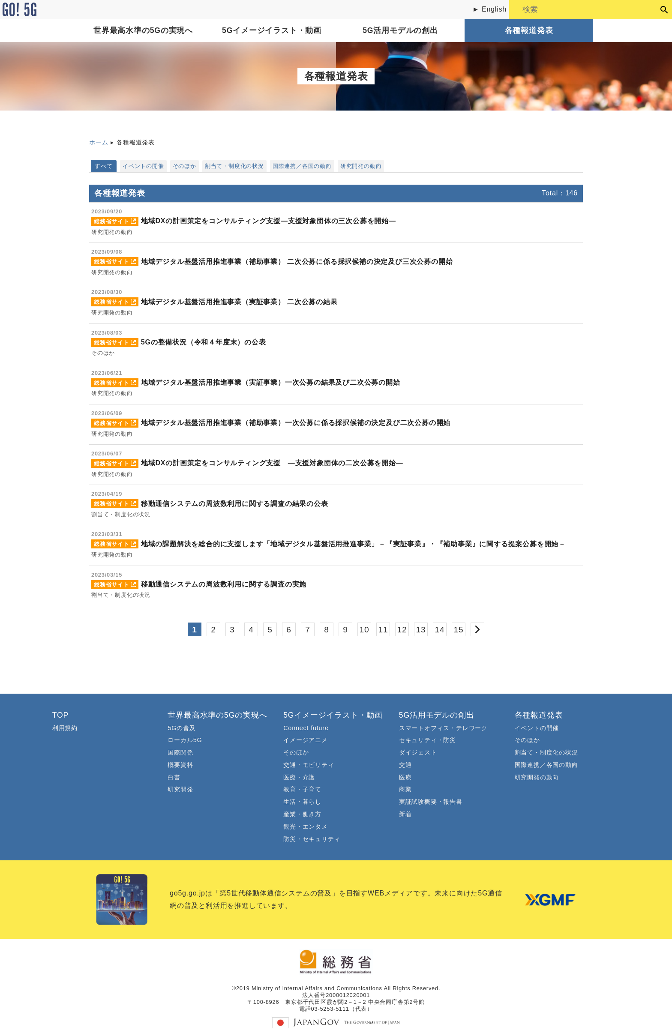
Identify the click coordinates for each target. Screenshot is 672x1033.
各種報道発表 (529, 30)
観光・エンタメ (305, 826)
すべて (103, 166)
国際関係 (180, 752)
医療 (405, 777)
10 (364, 629)
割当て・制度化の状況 (234, 166)
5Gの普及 (181, 728)
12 (402, 629)
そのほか (184, 166)
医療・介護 (299, 777)
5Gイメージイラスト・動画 (271, 30)
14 (440, 629)
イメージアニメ (305, 740)
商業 (405, 789)
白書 (174, 777)
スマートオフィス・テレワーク (443, 728)
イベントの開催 (143, 166)
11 (383, 629)
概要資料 (180, 764)
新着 (405, 814)
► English (489, 9)
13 (421, 629)
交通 (405, 764)
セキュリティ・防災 (427, 740)
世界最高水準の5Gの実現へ (143, 30)
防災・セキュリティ (311, 838)
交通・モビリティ (308, 764)
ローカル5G (185, 740)
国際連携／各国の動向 (302, 166)
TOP (60, 715)
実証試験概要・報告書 (430, 801)
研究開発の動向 (361, 166)
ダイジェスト (418, 752)
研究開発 (180, 789)
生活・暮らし (302, 801)
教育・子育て (302, 789)
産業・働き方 (302, 814)
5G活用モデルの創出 (400, 30)
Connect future (306, 728)
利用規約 (65, 728)
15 (459, 629)
